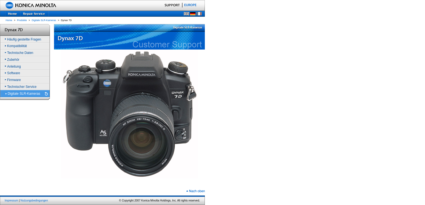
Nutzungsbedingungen (34, 200)
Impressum (11, 200)
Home (9, 20)
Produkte (22, 20)
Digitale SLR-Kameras (44, 20)
